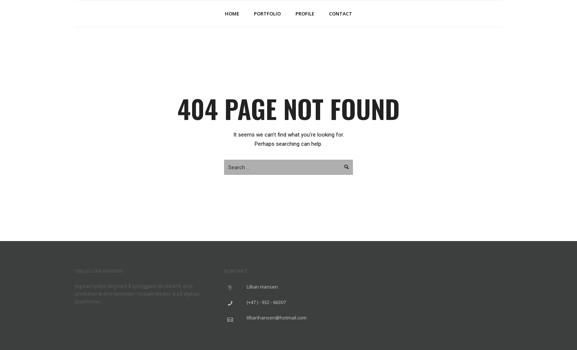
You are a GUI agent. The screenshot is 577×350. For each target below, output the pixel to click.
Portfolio (267, 13)
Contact (340, 13)
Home (232, 13)
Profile (304, 13)
